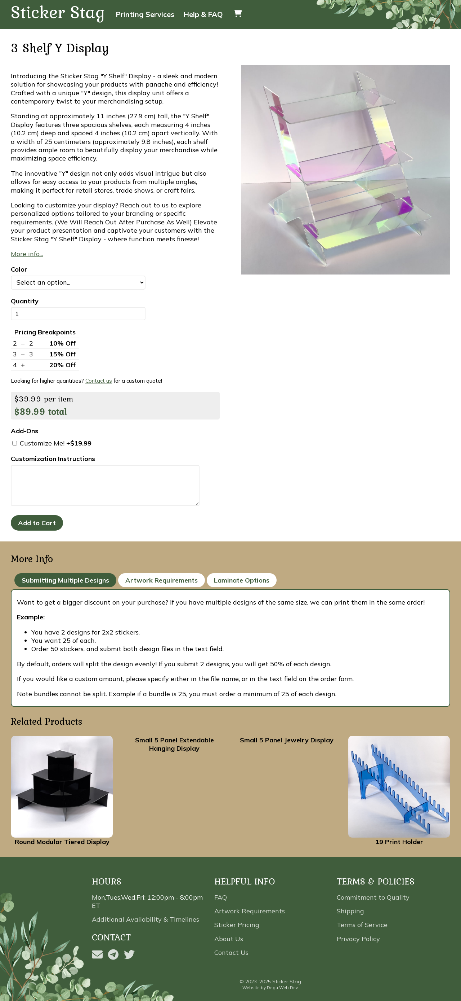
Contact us (98, 380)
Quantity (25, 301)
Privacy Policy (358, 939)
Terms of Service (362, 925)
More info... (27, 254)
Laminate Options (241, 580)
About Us (228, 939)
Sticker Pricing (236, 925)
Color (19, 269)
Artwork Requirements (161, 580)
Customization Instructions (53, 459)
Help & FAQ (203, 14)
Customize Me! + (51, 443)
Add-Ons (24, 431)
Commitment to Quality (373, 897)
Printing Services (145, 14)
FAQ (220, 897)
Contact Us (231, 952)
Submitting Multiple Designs (65, 580)
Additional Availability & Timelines (145, 919)
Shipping (350, 911)
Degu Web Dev (282, 987)
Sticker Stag (58, 12)
